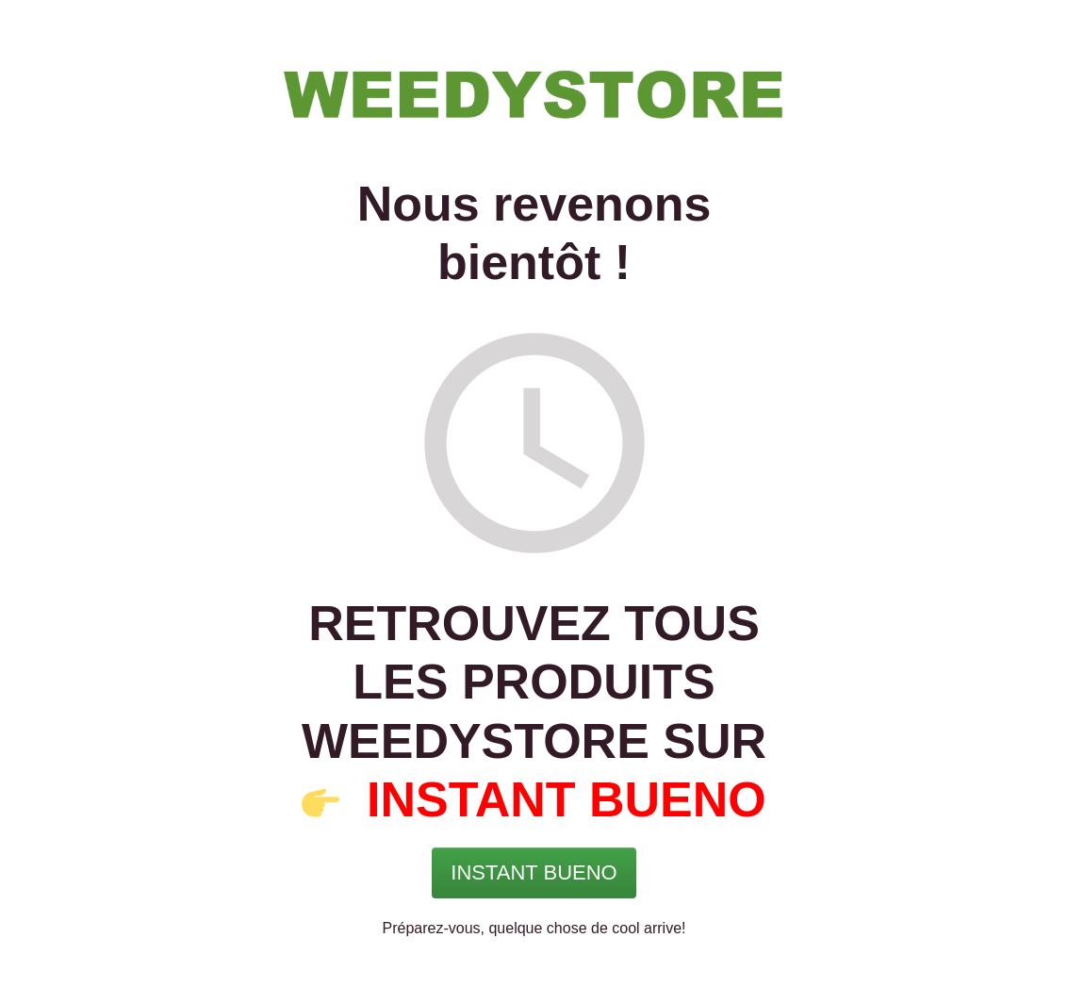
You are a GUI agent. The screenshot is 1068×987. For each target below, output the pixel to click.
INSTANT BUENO (566, 799)
